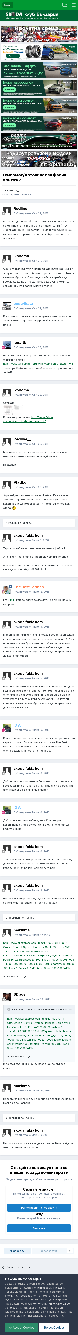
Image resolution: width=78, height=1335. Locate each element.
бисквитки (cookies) (18, 1295)
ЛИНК (11, 599)
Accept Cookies (21, 1327)
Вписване (39, 1228)
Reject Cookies (54, 1327)
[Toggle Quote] (9, 1009)
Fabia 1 (26, 194)
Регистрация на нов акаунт (39, 1207)
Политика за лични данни (49, 1287)
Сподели (17, 1251)
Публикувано (31, 213)
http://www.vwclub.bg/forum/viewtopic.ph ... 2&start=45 (38, 363)
